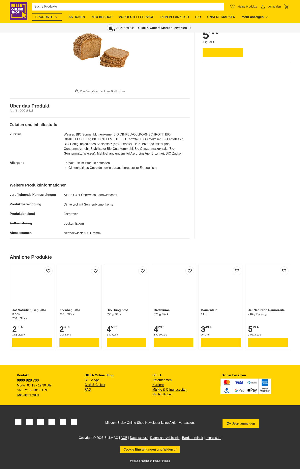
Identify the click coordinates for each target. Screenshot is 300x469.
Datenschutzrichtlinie (165, 437)
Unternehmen (162, 380)
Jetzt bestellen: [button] (151, 28)
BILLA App (92, 380)
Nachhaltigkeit (162, 394)
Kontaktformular (28, 395)
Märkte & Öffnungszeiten (169, 389)
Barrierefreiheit (192, 437)
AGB (124, 437)
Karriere (158, 384)
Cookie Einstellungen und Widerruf (150, 449)
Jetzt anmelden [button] (240, 423)
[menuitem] (48, 17)
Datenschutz (139, 437)
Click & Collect (95, 384)
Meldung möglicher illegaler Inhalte (150, 460)
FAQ (88, 389)
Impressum (213, 437)
